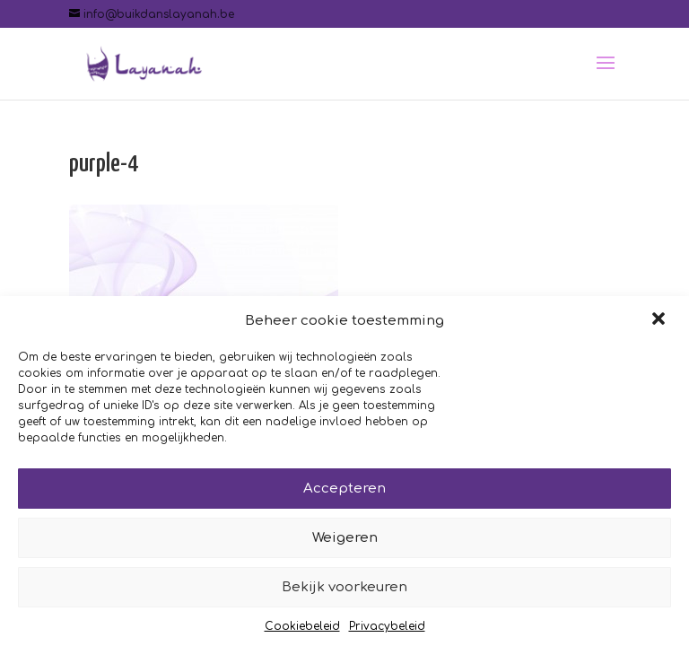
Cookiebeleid (302, 630)
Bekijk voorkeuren (344, 590)
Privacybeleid (387, 630)
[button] (660, 325)
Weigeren (345, 541)
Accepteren (344, 492)
